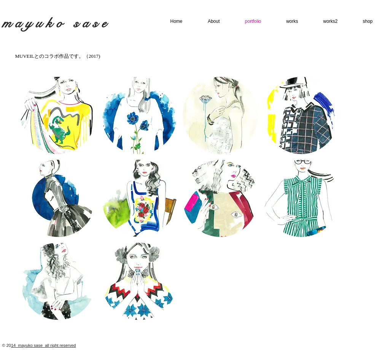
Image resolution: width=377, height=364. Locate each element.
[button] (58, 115)
